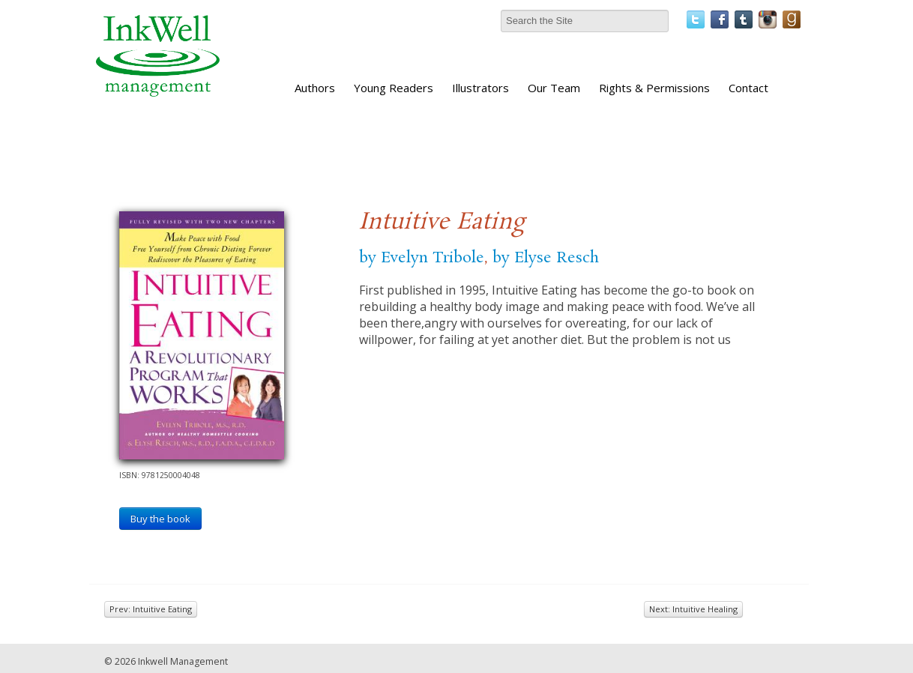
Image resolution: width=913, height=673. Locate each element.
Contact (748, 87)
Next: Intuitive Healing (693, 609)
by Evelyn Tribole (421, 257)
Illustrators (480, 87)
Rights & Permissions (654, 87)
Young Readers (393, 87)
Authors (315, 87)
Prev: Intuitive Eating (150, 609)
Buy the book (160, 518)
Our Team (554, 87)
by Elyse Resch (545, 257)
